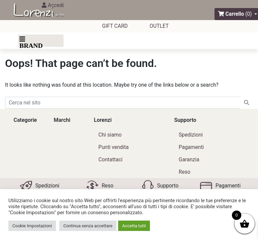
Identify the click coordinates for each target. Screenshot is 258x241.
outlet (159, 26)
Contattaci (110, 159)
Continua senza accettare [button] (87, 225)
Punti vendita (113, 147)
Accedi (53, 5)
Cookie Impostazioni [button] (32, 225)
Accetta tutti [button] (134, 225)
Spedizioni (191, 135)
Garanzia (189, 159)
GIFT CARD (115, 26)
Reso (184, 172)
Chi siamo (109, 135)
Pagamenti (191, 147)
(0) (248, 14)
